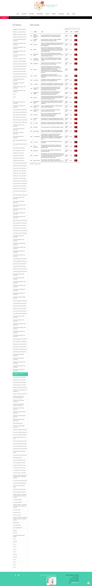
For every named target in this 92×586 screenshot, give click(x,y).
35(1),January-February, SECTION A (20, 165)
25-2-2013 (15, 554)
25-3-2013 (15, 541)
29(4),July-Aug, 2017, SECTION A (19, 379)
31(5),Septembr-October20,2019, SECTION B (19, 290)
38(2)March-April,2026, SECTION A (19, 37)
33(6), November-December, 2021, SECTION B (19, 206)
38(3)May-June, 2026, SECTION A (19, 31)
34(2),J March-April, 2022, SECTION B (20, 192)
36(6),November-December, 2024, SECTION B (19, 87)
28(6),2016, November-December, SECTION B (19, 412)
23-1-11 (14, 559)
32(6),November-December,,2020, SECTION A (19, 248)
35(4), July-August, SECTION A (19, 150)
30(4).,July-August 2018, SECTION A (20, 341)
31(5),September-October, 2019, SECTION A (19, 294)
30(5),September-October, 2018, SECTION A (19, 336)
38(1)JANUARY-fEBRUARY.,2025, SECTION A (19, 48)
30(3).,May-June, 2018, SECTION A (19, 346)
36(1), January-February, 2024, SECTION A (19, 129)
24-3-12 (14, 546)
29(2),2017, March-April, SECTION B (20, 387)
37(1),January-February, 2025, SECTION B (18, 80)
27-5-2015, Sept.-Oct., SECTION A (19, 472)
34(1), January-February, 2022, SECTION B (19, 198)
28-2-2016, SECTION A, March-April (19, 455)
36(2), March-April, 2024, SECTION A (20, 122)
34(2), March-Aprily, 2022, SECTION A (20, 194)
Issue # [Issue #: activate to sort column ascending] (67, 32)
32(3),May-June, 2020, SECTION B (19, 263)
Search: (72, 29)
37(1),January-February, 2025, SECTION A (18, 83)
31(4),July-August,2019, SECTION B (20, 300)
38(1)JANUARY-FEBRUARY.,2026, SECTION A (19, 44)
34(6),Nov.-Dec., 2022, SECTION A (19, 173)
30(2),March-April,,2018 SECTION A (19, 351)
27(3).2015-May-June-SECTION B (19, 489)
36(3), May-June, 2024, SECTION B (19, 114)
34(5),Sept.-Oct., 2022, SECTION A (19, 178)
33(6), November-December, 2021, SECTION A (19, 209)
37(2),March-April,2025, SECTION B (19, 73)
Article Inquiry (61, 13)
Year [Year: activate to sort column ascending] (71, 31)
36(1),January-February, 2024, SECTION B (18, 125)
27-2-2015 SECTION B (17, 499)
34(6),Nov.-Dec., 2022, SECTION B (19, 170)
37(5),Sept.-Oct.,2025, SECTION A (19, 58)
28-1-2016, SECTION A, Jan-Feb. (19, 462)
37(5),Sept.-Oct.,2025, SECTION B (19, 61)
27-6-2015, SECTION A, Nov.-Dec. (19, 467)
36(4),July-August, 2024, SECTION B (20, 112)
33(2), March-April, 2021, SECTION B (20, 230)
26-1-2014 (15, 532)
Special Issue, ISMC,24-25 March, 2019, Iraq (19, 298)
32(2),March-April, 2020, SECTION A (20, 271)
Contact (73, 13)
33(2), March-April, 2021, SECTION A (20, 233)
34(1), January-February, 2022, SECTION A (19, 202)
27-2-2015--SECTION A (17, 502)
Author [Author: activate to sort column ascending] (35, 31)
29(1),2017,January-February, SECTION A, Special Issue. (18, 405)
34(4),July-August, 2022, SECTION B (20, 180)
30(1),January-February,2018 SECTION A (18, 359)
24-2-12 (14, 549)
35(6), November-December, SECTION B (18, 133)
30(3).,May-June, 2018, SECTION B (19, 344)
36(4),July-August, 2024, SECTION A (20, 109)
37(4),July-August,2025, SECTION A (20, 66)
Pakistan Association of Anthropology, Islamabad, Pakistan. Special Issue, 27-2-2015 (20, 496)
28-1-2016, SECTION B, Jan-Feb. (19, 460)
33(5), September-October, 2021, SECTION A (19, 217)
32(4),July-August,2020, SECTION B (20, 258)
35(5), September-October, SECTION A (20, 145)
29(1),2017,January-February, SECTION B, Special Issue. (18, 397)
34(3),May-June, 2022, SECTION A (19, 188)
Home (18, 13)
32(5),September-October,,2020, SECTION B (19, 252)
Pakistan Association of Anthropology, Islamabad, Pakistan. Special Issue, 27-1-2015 (20, 506)
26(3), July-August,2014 (17, 527)
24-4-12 (14, 544)
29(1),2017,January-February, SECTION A (18, 408)
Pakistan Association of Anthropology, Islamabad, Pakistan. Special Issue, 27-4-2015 (20, 477)
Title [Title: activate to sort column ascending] (42, 31)
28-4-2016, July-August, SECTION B (20, 429)
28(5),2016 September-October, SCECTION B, (19, 420)
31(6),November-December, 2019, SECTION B (19, 282)
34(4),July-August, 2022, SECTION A (20, 183)
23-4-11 (14, 567)
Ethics (68, 13)
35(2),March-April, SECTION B (18, 158)
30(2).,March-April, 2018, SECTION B (20, 349)
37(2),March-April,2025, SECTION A (19, 76)
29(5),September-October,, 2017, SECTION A (19, 374)
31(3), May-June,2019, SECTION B (19, 305)
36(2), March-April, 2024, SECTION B (20, 119)
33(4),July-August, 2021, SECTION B (20, 220)
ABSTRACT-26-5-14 (17, 512)
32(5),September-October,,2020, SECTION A (19, 255)
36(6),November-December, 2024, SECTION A (19, 91)
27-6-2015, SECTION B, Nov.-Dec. (19, 465)
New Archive (31, 13)
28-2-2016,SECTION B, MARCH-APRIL (19, 452)
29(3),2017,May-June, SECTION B (19, 382)
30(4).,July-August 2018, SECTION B (20, 339)
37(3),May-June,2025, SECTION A (19, 68)
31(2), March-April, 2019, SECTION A (20, 313)
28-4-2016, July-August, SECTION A (20, 434)
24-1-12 (14, 551)
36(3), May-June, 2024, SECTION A (19, 117)
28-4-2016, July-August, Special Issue (20, 432)
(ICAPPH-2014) (16, 522)
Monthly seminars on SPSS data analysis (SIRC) (20, 17)
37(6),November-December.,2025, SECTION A (19, 55)
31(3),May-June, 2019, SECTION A (19, 308)
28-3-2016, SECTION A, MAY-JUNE (19, 443)
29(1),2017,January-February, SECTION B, (18, 401)
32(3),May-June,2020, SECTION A (19, 266)
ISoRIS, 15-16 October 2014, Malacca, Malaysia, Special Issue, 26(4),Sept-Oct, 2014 (20, 519)
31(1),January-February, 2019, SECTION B (18, 317)
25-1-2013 (15, 556)
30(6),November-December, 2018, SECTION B (19, 324)
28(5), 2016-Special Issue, (18, 423)
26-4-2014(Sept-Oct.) (17, 525)
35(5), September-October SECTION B (20, 141)
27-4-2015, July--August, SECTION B (20, 480)
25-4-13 (14, 539)
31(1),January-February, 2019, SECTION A (18, 320)
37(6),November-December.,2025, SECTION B (19, 52)
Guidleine (54, 13)
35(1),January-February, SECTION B (20, 163)
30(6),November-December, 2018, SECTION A (19, 328)
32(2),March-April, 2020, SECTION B (20, 268)
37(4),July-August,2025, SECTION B (20, 63)
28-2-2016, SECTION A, (17, 457)
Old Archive (24, 13)
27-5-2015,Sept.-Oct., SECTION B (19, 470)
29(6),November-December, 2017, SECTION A (19, 366)
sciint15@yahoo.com (75, 582)
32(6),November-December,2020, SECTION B (19, 244)
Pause (14, 96)
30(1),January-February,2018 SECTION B (18, 355)
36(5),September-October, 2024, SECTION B (19, 103)
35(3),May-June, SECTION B (18, 153)
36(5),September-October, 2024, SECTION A (19, 106)
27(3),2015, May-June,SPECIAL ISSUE (19, 486)
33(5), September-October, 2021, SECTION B (19, 213)
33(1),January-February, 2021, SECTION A (18, 240)
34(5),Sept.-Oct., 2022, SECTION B (19, 175)
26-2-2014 (15, 530)
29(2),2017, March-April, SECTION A (20, 393)
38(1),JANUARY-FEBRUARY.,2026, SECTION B (19, 40)
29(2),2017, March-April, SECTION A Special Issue (20, 391)
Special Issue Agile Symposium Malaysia (19, 536)
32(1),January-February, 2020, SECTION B (18, 274)
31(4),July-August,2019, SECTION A (20, 303)
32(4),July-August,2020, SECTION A (20, 261)
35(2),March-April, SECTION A (18, 160)
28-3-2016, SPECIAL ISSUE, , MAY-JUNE (19, 438)
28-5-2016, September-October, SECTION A (19, 426)
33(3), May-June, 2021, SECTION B (19, 225)
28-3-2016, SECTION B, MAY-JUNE (19, 441)
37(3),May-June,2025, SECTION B (19, 71)
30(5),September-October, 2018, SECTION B (19, 332)
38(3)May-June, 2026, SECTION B (19, 29)
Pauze (14, 94)
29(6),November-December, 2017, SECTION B (19, 363)
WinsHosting (54, 576)
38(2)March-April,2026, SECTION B (19, 34)
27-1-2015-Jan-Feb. (16, 509)
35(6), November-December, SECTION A (18, 137)
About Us (47, 13)
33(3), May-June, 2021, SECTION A (19, 228)
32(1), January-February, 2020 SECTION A (18, 278)
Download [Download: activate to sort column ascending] (76, 31)
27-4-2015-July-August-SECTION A (19, 483)
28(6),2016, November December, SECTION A (19, 416)
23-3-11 (14, 564)
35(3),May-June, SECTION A (18, 155)
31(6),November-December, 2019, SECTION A (19, 286)
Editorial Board (40, 13)
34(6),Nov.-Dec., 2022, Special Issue (20, 168)
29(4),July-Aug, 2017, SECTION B (19, 377)
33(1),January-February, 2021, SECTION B (18, 236)
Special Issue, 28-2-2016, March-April (20, 448)
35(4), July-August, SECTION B (19, 147)
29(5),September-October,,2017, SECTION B (19, 370)
